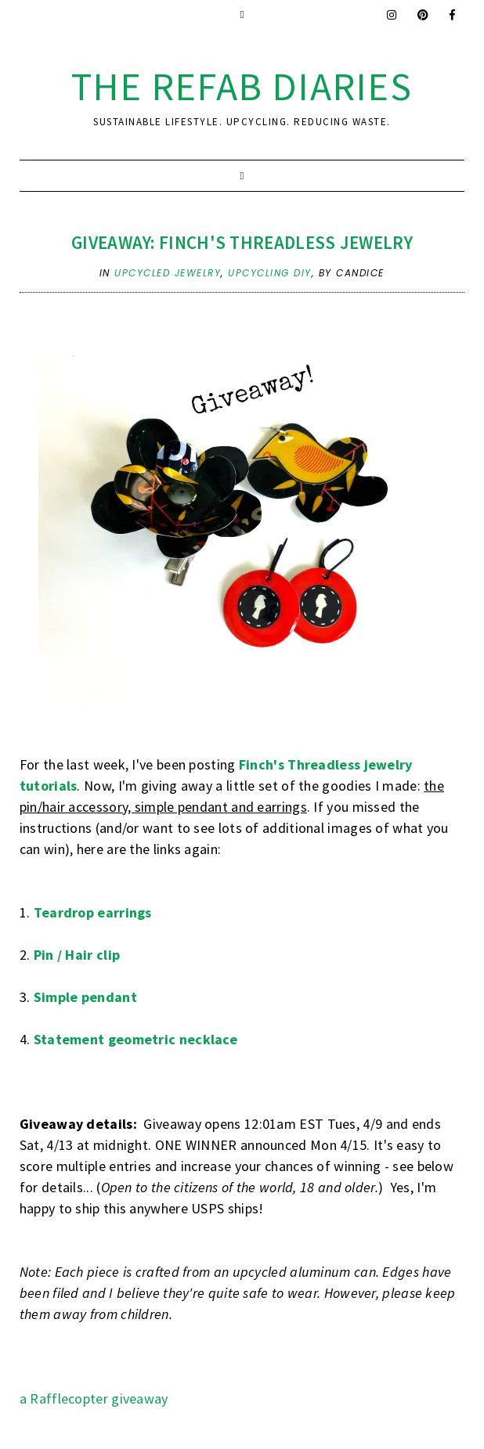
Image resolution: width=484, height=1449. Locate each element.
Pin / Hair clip (77, 955)
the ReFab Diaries (242, 86)
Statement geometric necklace (135, 1039)
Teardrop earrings (93, 912)
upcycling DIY (270, 272)
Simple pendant (85, 997)
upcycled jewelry (167, 272)
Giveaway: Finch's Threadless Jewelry (242, 242)
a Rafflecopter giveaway (94, 1399)
